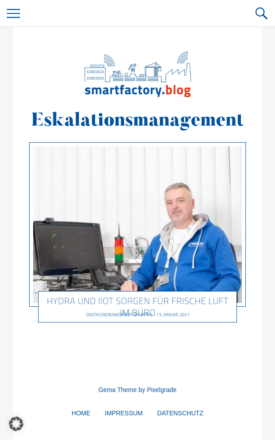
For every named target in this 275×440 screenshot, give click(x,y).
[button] (16, 424)
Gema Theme (117, 389)
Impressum (124, 413)
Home (81, 413)
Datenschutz (180, 413)
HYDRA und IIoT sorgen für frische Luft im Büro (137, 306)
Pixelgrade (161, 389)
